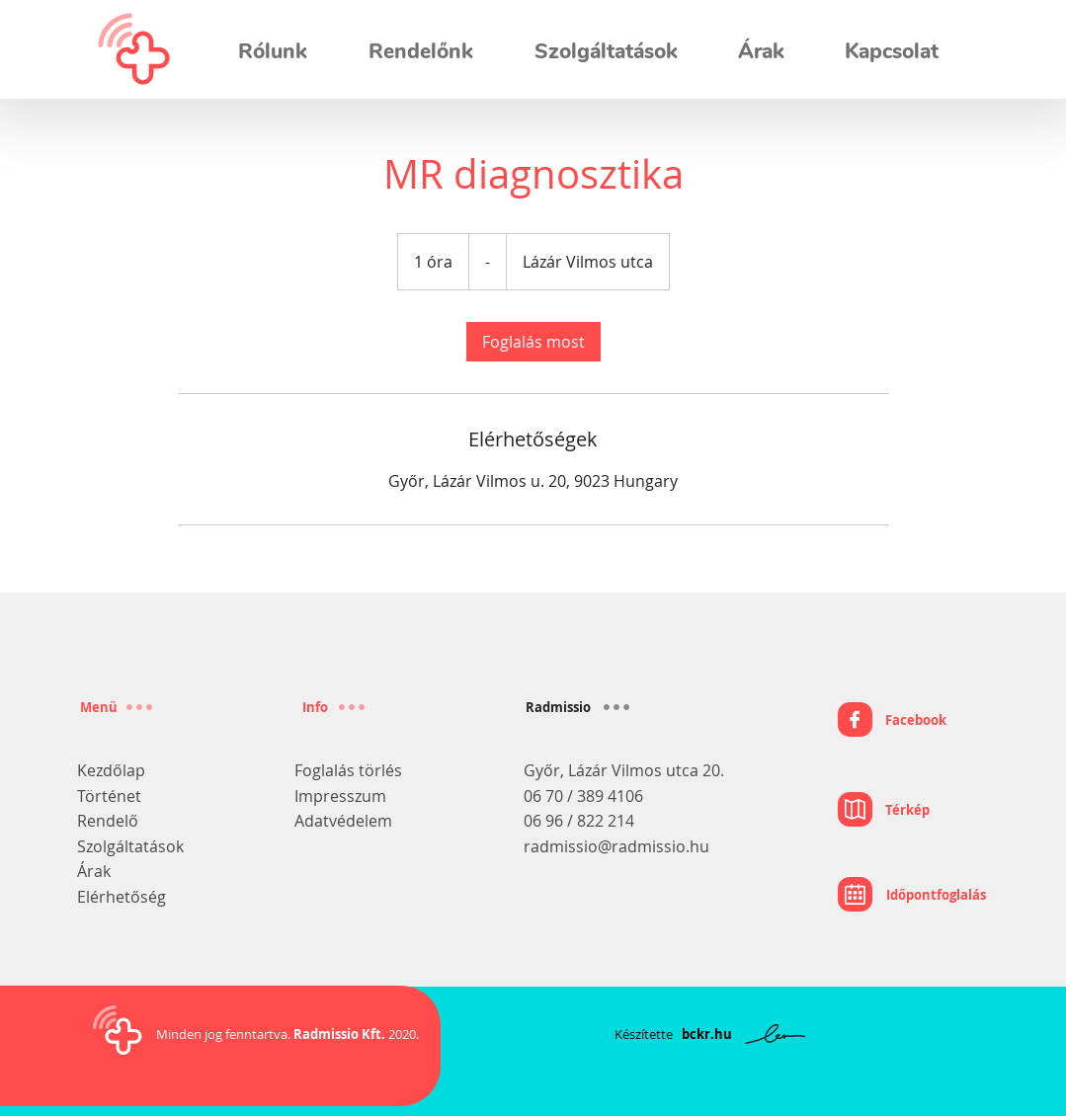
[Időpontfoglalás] (912, 894)
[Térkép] (884, 810)
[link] (533, 341)
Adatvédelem (343, 821)
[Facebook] (892, 720)
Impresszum (340, 796)
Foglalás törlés (348, 770)
